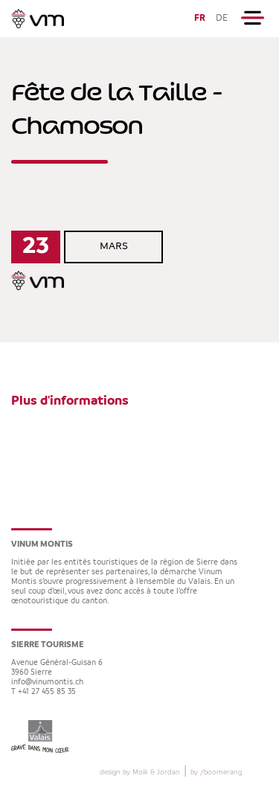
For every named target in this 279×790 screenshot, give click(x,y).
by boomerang (216, 772)
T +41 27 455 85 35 (43, 692)
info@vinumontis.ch (47, 682)
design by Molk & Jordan (140, 772)
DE (222, 18)
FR (199, 18)
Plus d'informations (70, 401)
